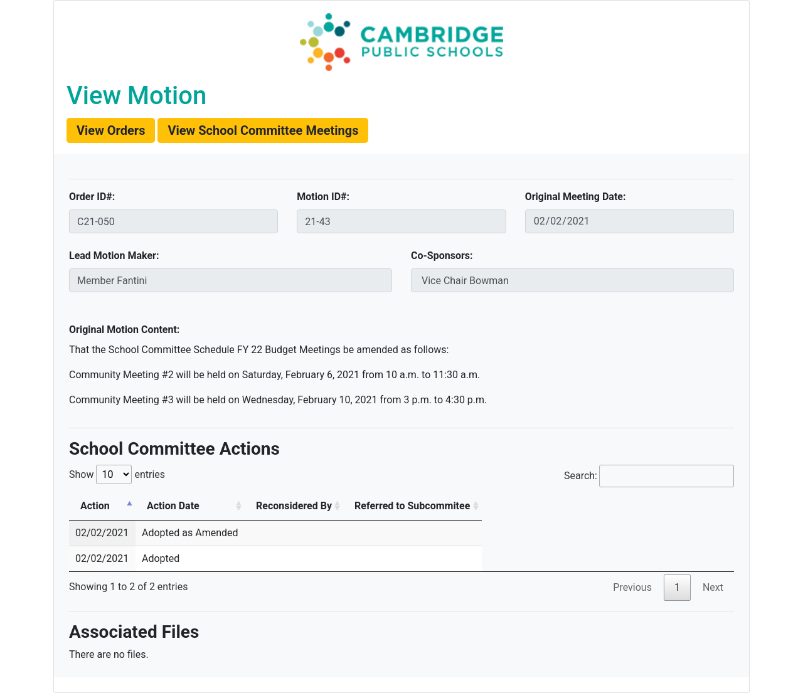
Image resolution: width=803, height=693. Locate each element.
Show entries (117, 474)
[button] (110, 130)
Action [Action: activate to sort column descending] (95, 506)
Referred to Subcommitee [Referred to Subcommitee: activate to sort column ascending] (412, 506)
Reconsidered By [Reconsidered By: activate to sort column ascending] (294, 506)
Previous (632, 587)
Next (713, 587)
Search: (649, 476)
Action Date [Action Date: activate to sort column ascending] (173, 506)
